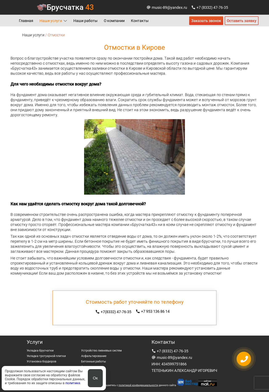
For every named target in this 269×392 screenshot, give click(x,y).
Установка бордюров (41, 361)
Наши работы (85, 20)
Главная (26, 20)
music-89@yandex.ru (169, 7)
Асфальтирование (93, 356)
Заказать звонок (206, 20)
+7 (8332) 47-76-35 (212, 7)
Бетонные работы (93, 361)
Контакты (140, 20)
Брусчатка (70, 7)
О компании (114, 20)
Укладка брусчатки (40, 350)
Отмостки (88, 367)
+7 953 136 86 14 (155, 311)
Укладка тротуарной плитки (46, 356)
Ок (95, 378)
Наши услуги (51, 20)
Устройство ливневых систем (101, 350)
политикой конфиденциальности (138, 385)
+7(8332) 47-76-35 (116, 312)
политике (72, 383)
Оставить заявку (241, 20)
